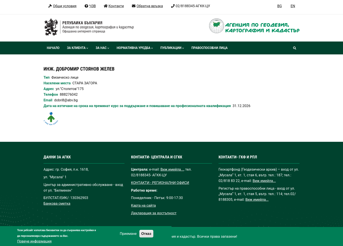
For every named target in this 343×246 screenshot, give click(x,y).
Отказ (146, 237)
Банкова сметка (57, 203)
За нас (102, 48)
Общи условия (62, 6)
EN (292, 6)
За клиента (77, 48)
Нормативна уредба (135, 48)
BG (279, 6)
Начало (53, 48)
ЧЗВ (90, 6)
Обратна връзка (147, 6)
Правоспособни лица (209, 48)
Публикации (172, 48)
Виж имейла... (172, 169)
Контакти (113, 6)
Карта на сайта (143, 205)
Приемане (128, 237)
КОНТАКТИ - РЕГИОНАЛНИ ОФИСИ (160, 183)
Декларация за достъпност (154, 213)
